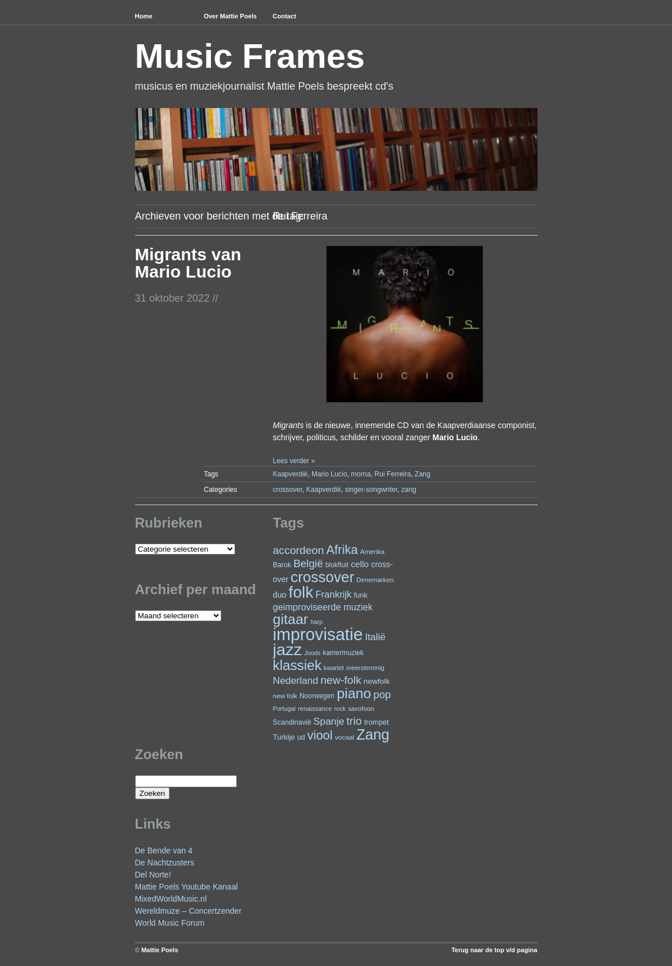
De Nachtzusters (164, 862)
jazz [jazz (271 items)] (287, 649)
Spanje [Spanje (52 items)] (328, 721)
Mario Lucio (329, 474)
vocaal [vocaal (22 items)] (344, 737)
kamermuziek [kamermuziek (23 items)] (343, 653)
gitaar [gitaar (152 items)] (290, 619)
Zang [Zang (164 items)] (372, 734)
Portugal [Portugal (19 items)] (284, 708)
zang (408, 490)
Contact (284, 16)
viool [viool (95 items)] (320, 735)
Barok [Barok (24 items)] (282, 565)
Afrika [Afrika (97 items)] (342, 549)
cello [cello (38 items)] (359, 564)
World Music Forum (170, 922)
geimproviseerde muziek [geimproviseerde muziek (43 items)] (323, 607)
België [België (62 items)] (308, 563)
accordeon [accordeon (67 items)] (298, 550)
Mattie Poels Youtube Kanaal (186, 886)
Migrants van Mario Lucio (188, 263)
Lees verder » (293, 461)
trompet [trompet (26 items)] (376, 722)
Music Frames (250, 56)
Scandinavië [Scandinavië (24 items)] (292, 722)
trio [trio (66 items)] (354, 721)
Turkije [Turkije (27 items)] (284, 737)
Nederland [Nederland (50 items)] (295, 680)
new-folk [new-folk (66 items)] (341, 680)
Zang (422, 474)
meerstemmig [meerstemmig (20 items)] (365, 667)
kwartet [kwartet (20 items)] (334, 667)
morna (361, 474)
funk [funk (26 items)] (360, 595)
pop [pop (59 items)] (382, 694)
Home (144, 16)
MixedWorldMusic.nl (171, 898)
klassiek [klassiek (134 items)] (297, 665)
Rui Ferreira (392, 474)
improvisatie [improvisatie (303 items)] (318, 634)
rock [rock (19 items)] (339, 708)
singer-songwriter (371, 490)
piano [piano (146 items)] (354, 693)
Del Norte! (153, 874)
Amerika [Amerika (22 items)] (372, 551)
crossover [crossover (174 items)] (323, 577)
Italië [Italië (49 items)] (375, 637)
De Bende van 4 (164, 850)
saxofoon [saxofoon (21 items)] (361, 708)
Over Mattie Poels (229, 16)
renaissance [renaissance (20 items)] (315, 708)
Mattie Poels (159, 949)
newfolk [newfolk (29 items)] (376, 681)
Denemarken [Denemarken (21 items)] (375, 579)
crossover (287, 490)
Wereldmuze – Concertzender (188, 910)
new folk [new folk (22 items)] (285, 695)
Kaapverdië (290, 474)
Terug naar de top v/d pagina (494, 949)
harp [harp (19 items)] (316, 621)
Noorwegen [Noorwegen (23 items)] (317, 696)
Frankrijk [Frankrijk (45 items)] (334, 594)
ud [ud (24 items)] (301, 737)
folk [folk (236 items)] (301, 592)
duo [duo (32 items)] (280, 594)
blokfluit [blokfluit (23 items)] (336, 565)
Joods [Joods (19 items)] (312, 652)
